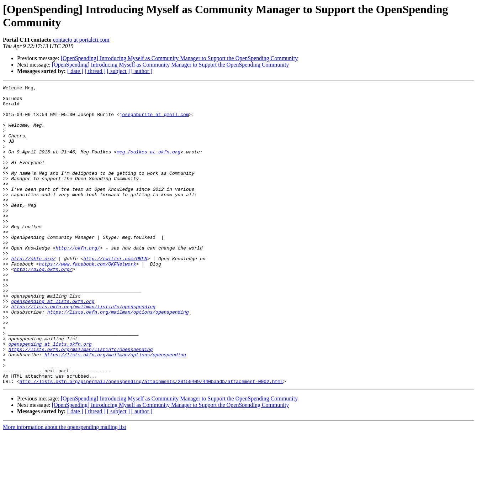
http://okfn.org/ (77, 281)
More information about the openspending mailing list (64, 487)
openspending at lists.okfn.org (52, 345)
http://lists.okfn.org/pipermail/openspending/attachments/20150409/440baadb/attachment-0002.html (151, 441)
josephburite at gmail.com (154, 120)
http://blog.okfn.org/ (43, 306)
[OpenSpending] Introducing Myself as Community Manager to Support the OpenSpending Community (179, 58)
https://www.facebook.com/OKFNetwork (87, 300)
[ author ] (142, 71)
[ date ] (75, 71)
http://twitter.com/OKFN (115, 293)
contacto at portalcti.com (81, 40)
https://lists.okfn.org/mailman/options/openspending (118, 358)
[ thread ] (95, 71)
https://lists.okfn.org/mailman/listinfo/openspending (83, 351)
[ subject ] (118, 71)
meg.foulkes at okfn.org (148, 165)
